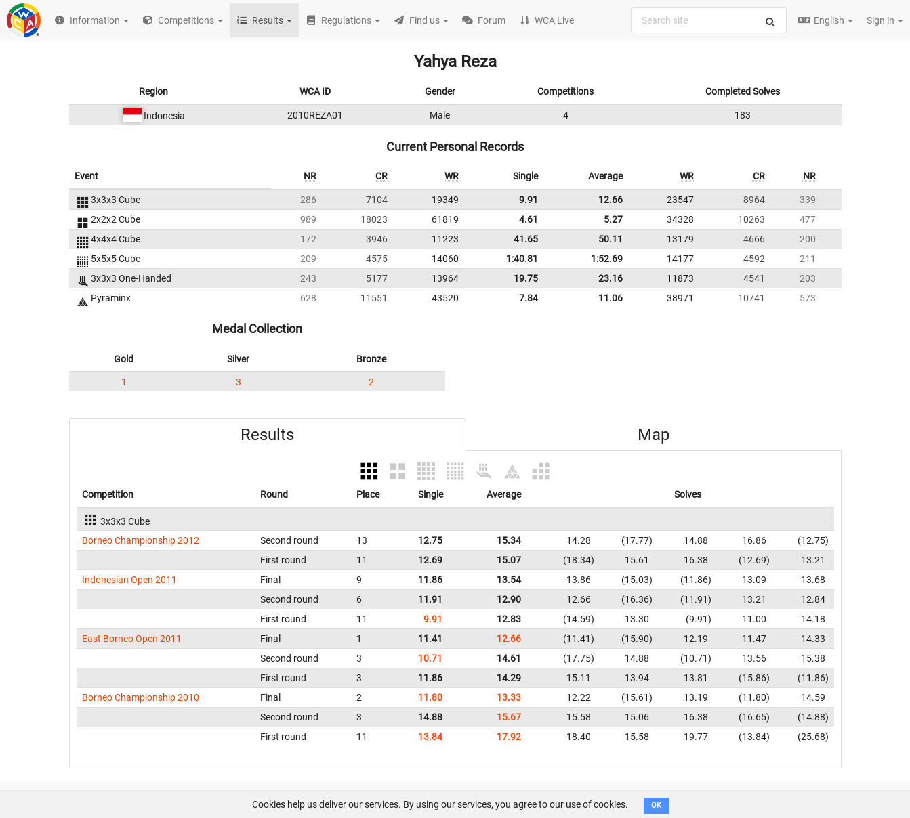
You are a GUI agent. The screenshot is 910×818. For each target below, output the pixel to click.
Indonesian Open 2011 (129, 579)
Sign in (885, 20)
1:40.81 (522, 258)
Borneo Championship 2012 (140, 540)
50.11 (610, 239)
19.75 (526, 278)
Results (267, 434)
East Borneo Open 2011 (132, 638)
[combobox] (709, 20)
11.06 (610, 298)
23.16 (610, 278)
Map (653, 434)
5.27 (613, 219)
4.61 (528, 219)
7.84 (528, 298)
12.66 (610, 199)
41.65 (526, 239)
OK (656, 805)
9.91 (528, 199)
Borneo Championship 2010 (140, 697)
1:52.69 (607, 258)
